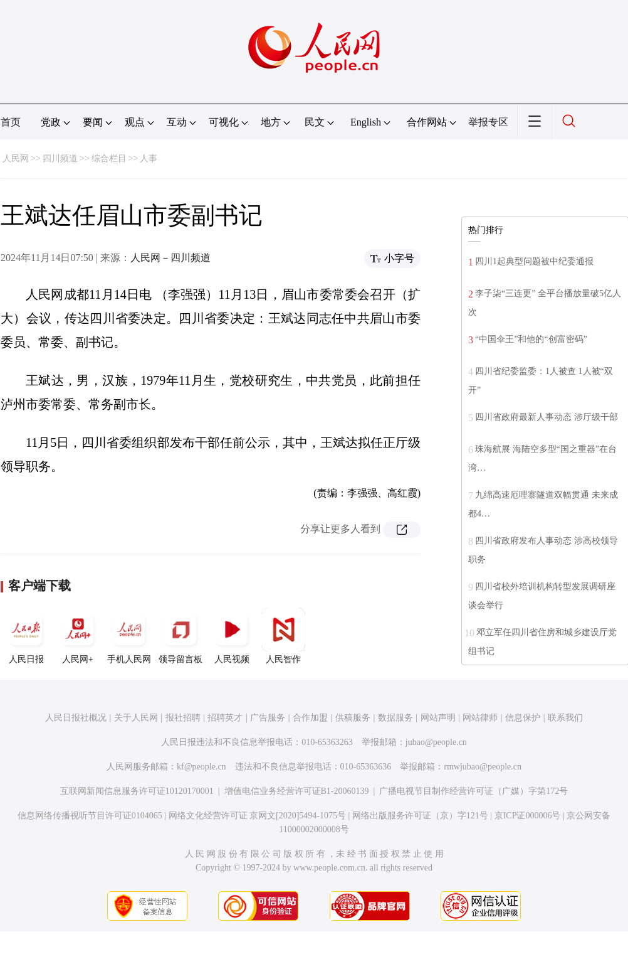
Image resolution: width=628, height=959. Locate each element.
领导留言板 (180, 636)
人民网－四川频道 (170, 257)
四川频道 (60, 158)
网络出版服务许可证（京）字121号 (420, 815)
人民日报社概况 (76, 717)
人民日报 (26, 636)
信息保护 (522, 717)
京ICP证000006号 (528, 815)
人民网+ (78, 636)
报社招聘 (183, 717)
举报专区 (488, 122)
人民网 (16, 158)
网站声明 (438, 717)
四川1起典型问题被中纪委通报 (534, 261)
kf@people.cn (201, 766)
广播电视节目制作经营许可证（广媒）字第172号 (473, 791)
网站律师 (480, 717)
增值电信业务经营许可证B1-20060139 (296, 791)
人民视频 (232, 636)
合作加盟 (310, 717)
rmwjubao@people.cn (482, 766)
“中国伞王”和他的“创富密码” (531, 339)
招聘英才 (225, 717)
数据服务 (395, 717)
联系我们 (565, 717)
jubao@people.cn (436, 742)
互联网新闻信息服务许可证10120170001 (137, 791)
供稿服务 (352, 717)
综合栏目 (109, 158)
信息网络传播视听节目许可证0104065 (90, 815)
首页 (11, 122)
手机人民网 (129, 636)
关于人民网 (136, 717)
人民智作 (283, 636)
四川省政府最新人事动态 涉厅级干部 (546, 417)
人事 (148, 158)
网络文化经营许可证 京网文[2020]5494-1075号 (258, 815)
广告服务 (267, 717)
